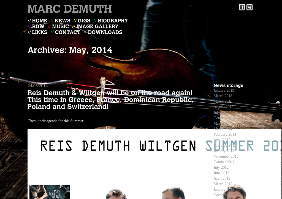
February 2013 (224, 145)
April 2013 (221, 140)
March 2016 (222, 101)
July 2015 (221, 112)
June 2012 (221, 173)
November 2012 (225, 156)
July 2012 (221, 167)
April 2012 (221, 178)
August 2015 (223, 107)
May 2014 (221, 123)
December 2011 (225, 195)
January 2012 (223, 189)
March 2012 (222, 184)
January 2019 (223, 90)
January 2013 (223, 151)
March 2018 (222, 96)
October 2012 (224, 162)
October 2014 (224, 118)
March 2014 (222, 129)
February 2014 (224, 134)
